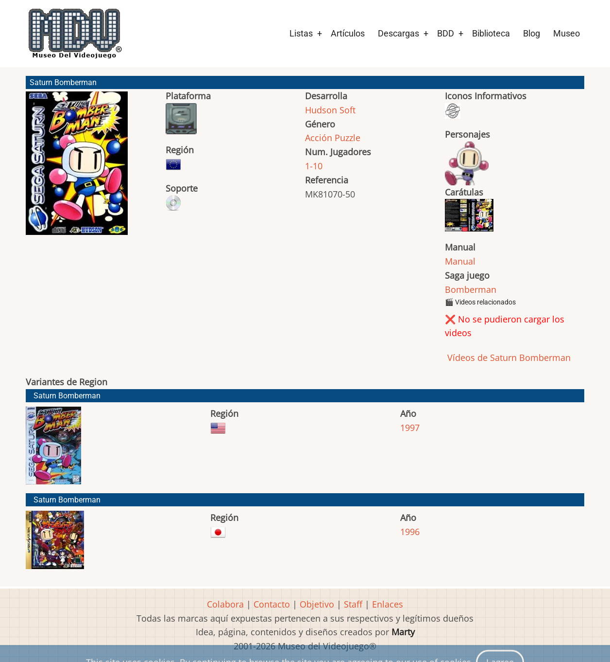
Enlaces (387, 604)
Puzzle (347, 137)
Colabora (225, 604)
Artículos (348, 33)
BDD (445, 33)
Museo (566, 33)
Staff (353, 604)
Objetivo (317, 604)
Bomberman (470, 289)
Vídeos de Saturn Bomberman (508, 357)
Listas (301, 33)
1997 (410, 427)
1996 (410, 531)
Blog (531, 33)
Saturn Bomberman (67, 395)
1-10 (313, 166)
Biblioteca (491, 33)
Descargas (398, 33)
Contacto (272, 604)
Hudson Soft (330, 110)
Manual (460, 261)
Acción (318, 137)
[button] (77, 167)
